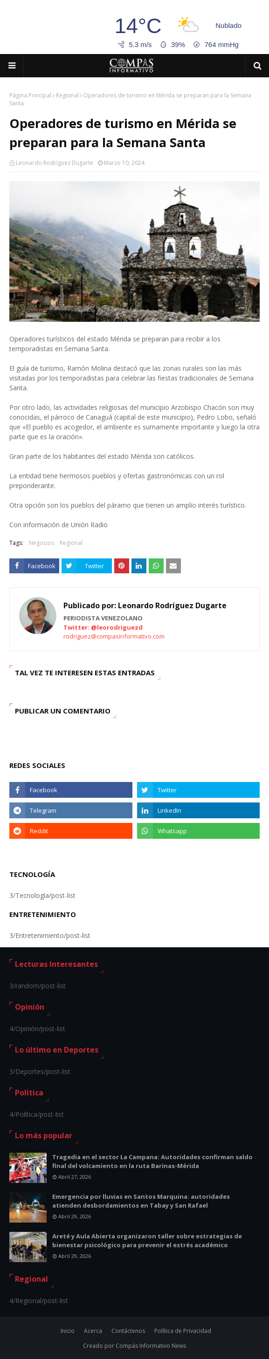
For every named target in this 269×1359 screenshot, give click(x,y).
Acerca (93, 1331)
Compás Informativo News (151, 1346)
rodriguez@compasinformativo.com (114, 636)
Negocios (41, 543)
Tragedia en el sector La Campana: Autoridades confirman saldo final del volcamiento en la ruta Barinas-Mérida (152, 1161)
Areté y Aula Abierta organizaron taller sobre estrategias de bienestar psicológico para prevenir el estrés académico (147, 1241)
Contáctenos (128, 1331)
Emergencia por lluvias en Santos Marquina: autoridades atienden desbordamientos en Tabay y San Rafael (141, 1201)
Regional (67, 95)
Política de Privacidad (182, 1331)
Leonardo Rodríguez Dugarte (54, 163)
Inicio (68, 1331)
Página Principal (30, 95)
